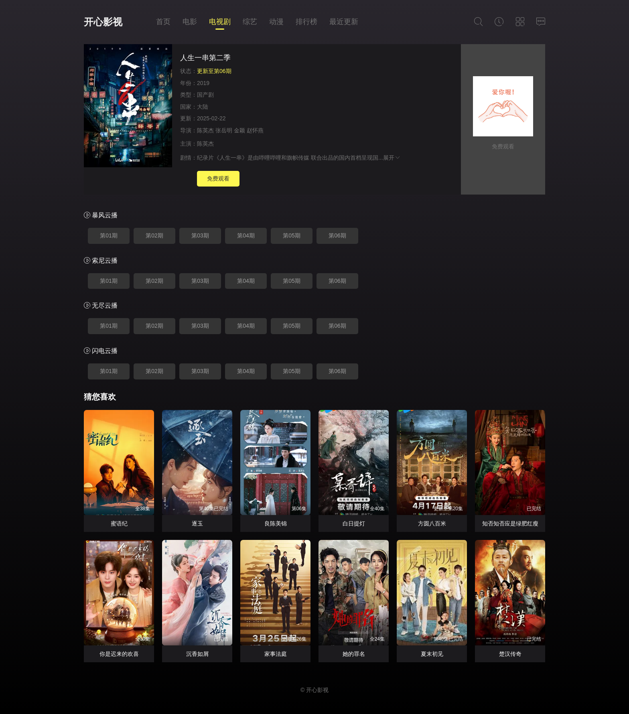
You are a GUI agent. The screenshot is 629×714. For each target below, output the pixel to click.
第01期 (109, 235)
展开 (392, 157)
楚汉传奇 (510, 654)
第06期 (337, 235)
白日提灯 (354, 523)
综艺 (250, 22)
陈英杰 (205, 130)
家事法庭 (275, 654)
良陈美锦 (275, 523)
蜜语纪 (119, 523)
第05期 (291, 235)
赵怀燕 (255, 130)
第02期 (154, 235)
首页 (163, 22)
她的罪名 (354, 654)
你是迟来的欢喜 (119, 654)
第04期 (246, 235)
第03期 (200, 235)
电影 (190, 22)
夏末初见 (432, 654)
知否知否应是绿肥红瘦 (510, 523)
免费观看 (218, 178)
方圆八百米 (432, 523)
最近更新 (343, 22)
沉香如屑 (197, 654)
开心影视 (103, 21)
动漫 (276, 22)
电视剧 (220, 22)
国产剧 (205, 94)
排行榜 (306, 22)
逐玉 (197, 523)
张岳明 (223, 130)
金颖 (239, 130)
